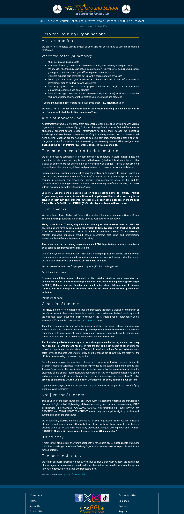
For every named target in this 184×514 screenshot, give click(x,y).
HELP (129, 21)
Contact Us (79, 474)
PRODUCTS (77, 21)
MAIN (42, 21)
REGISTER (111, 21)
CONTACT (139, 21)
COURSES (64, 21)
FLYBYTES (90, 21)
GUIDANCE (52, 21)
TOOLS (100, 21)
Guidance (90, 320)
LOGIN (121, 21)
